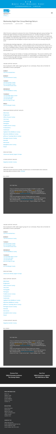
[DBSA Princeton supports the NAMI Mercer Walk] (42, 376)
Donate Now (7, 397)
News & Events (8, 400)
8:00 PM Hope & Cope (9, 100)
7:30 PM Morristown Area (9, 85)
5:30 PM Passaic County (9, 82)
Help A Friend (7, 414)
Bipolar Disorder (8, 411)
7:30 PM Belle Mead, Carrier (10, 95)
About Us (6, 394)
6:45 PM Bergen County (9, 84)
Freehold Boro (7, 127)
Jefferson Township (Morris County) (12, 136)
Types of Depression (9, 412)
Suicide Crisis (7, 416)
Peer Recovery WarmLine (27, 199)
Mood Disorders (8, 408)
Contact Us (7, 401)
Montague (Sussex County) (10, 138)
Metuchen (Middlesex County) (10, 134)
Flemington (6, 123)
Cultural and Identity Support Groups (12, 154)
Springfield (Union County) (9, 144)
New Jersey (29, 23)
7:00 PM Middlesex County (10, 90)
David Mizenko (9, 23)
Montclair (5, 140)
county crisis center (25, 193)
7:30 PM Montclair (7, 98)
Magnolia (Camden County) (10, 162)
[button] (52, 13)
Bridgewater (6, 115)
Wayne (5, 146)
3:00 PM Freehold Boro (9, 72)
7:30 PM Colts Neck (8, 97)
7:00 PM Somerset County (10, 77)
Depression (7, 409)
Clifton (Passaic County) (9, 117)
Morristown (6, 142)
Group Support (8, 398)
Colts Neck (6, 119)
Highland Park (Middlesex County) (11, 132)
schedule (22, 171)
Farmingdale (6, 121)
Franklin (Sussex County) (9, 125)
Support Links (7, 395)
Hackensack (6, 129)
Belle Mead (6, 113)
